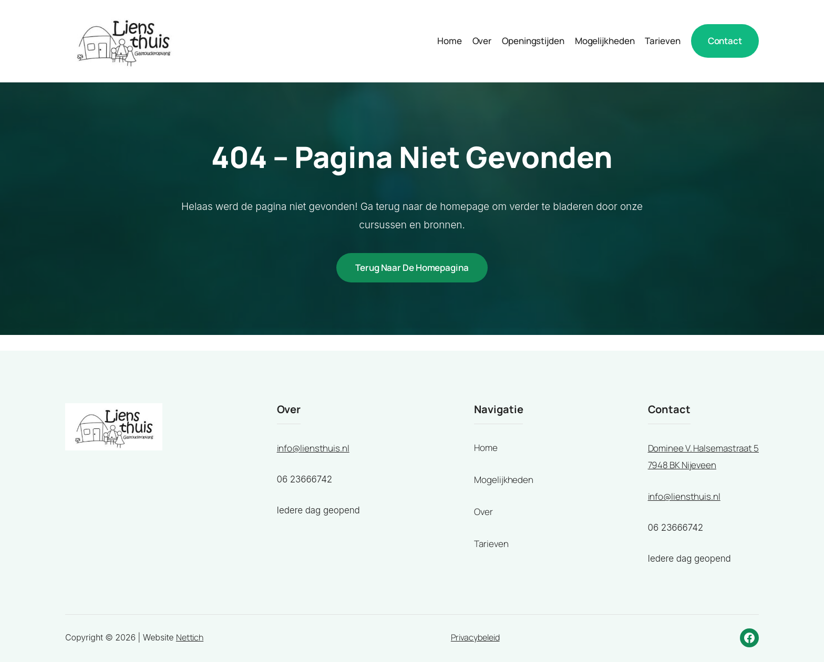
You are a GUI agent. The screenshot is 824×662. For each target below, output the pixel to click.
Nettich (189, 637)
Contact (725, 41)
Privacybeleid (475, 637)
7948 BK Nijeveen (682, 465)
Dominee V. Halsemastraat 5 (703, 448)
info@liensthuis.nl (313, 448)
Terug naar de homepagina (412, 267)
